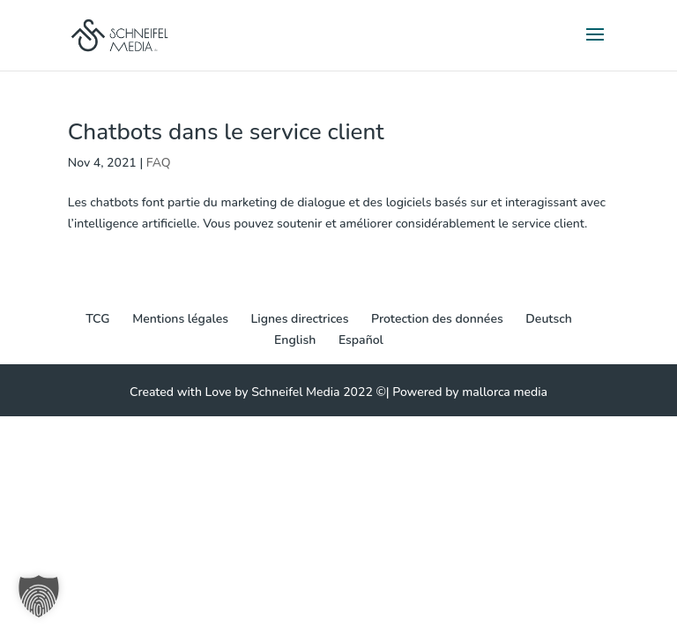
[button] (39, 596)
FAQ (158, 162)
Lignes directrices (300, 318)
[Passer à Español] (360, 340)
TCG (97, 318)
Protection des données (437, 318)
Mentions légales (180, 318)
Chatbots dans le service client (226, 131)
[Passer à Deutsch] (548, 319)
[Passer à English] (295, 340)
